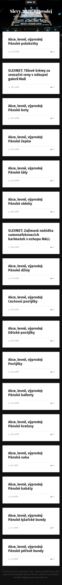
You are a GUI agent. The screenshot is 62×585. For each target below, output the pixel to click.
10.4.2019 (13, 434)
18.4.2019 (13, 247)
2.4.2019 (13, 559)
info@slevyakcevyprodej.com (34, 577)
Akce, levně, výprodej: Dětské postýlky (25, 330)
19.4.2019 (13, 212)
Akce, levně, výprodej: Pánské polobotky (25, 41)
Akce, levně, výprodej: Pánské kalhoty (25, 393)
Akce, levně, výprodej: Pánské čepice (25, 139)
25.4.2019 (13, 87)
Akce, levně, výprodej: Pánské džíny (25, 268)
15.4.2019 (13, 310)
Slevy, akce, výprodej (31, 11)
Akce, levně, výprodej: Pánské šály (25, 170)
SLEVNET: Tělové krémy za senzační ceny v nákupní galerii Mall (29, 74)
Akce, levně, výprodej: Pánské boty (25, 108)
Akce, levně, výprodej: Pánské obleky (25, 201)
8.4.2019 (13, 465)
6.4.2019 (13, 497)
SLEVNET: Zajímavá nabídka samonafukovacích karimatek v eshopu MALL (30, 234)
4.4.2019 (13, 528)
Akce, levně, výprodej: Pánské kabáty (25, 486)
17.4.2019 (13, 278)
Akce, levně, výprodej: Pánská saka (25, 455)
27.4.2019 (13, 51)
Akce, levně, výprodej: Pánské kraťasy (25, 424)
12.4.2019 (13, 403)
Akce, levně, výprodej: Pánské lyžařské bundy (27, 518)
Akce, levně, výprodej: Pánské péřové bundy (25, 549)
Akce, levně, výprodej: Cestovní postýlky (25, 299)
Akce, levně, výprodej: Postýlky (25, 362)
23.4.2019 (13, 149)
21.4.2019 (13, 181)
